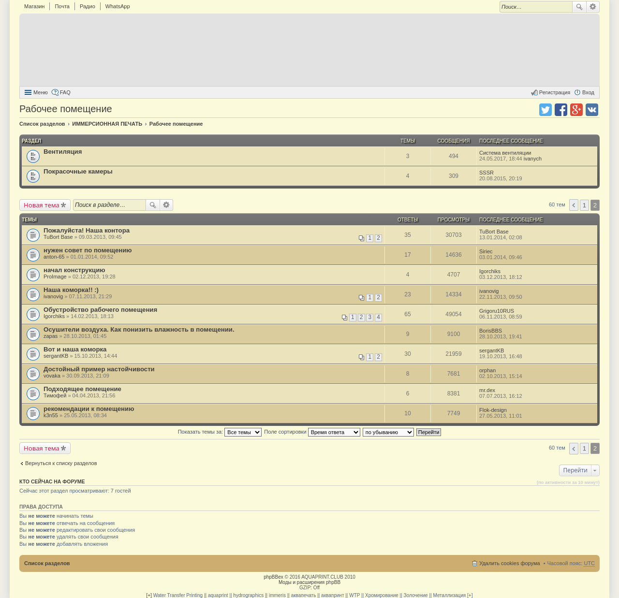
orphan (487, 370)
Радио (87, 6)
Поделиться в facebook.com (561, 109)
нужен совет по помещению (88, 250)
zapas (51, 336)
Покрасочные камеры (78, 171)
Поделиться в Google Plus (576, 109)
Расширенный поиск (593, 7)
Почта (62, 6)
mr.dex (487, 390)
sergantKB (56, 356)
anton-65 (54, 257)
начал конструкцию (74, 270)
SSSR (486, 172)
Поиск (579, 7)
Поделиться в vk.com (592, 109)
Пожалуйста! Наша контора (87, 230)
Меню (40, 92)
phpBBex (273, 577)
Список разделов (47, 563)
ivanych (533, 158)
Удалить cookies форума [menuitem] (509, 563)
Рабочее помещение (65, 108)
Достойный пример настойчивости (99, 369)
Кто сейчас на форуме (52, 481)
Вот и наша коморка (75, 349)
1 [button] (584, 205)
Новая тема (41, 205)
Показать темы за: (220, 432)
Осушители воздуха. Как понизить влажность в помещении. (139, 329)
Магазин (34, 6)
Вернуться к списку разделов (61, 463)
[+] (149, 595)
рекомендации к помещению (89, 408)
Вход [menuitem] (588, 92)
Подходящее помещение (82, 389)
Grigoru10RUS (496, 311)
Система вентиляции (505, 153)
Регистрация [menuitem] (554, 92)
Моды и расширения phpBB (309, 582)
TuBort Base (58, 237)
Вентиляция (63, 151)
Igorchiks (490, 271)
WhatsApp (117, 6)
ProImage (55, 276)
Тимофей (55, 395)
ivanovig (53, 296)
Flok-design (493, 410)
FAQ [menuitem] (65, 92)
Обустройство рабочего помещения (100, 309)
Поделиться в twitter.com (545, 109)
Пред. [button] (573, 205)
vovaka (52, 376)
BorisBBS (490, 331)
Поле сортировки (312, 432)
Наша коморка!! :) (71, 289)
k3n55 (51, 415)
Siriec (486, 251)
